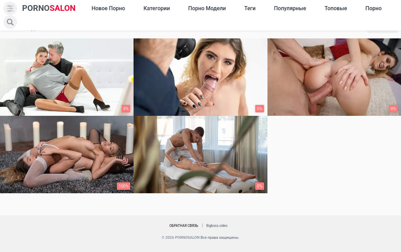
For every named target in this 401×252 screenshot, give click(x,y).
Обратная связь (183, 226)
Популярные (290, 8)
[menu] (10, 8)
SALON (49, 8)
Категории (156, 8)
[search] (10, 22)
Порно (373, 8)
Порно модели (207, 8)
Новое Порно (108, 8)
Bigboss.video (216, 226)
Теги (250, 8)
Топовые (336, 8)
